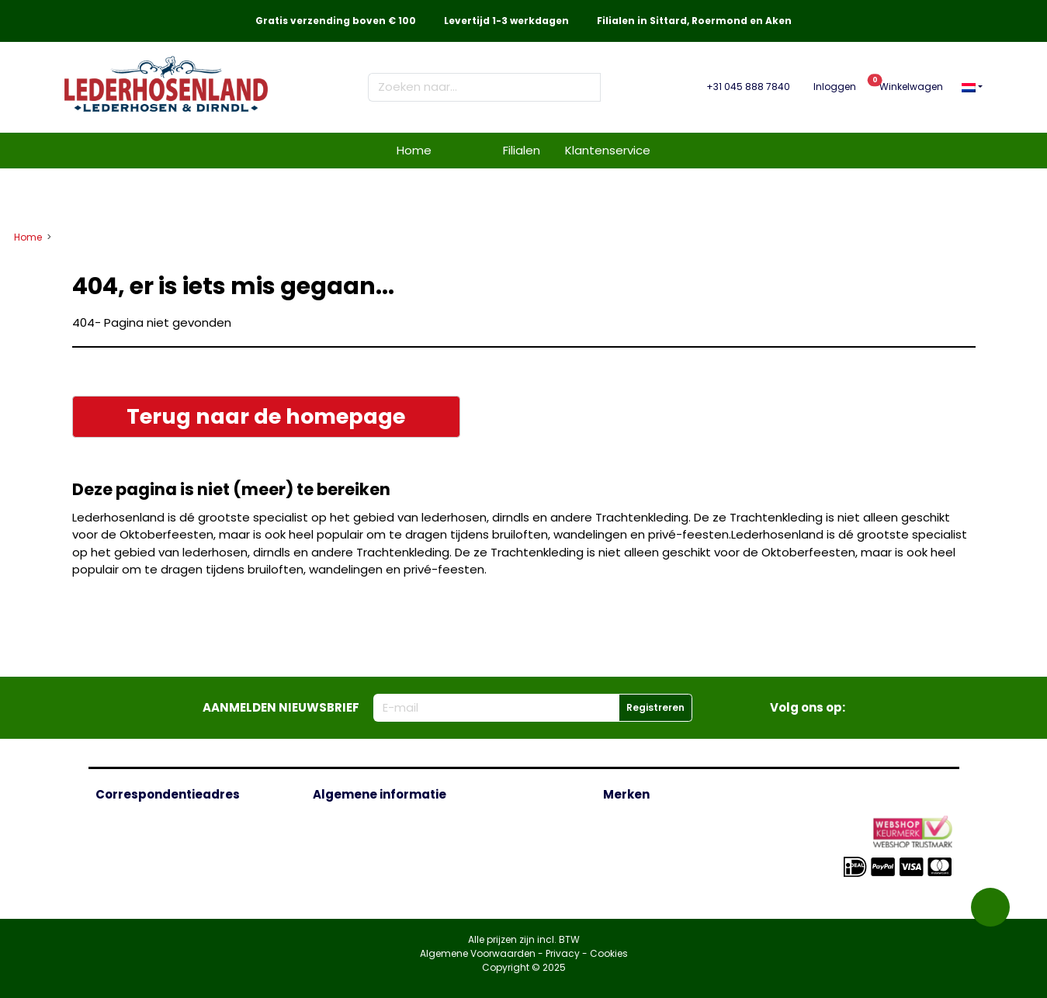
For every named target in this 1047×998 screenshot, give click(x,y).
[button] (972, 86)
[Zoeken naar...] (477, 87)
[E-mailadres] (496, 708)
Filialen (521, 150)
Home (414, 150)
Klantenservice (607, 150)
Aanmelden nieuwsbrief (281, 707)
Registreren (655, 707)
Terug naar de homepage (266, 416)
